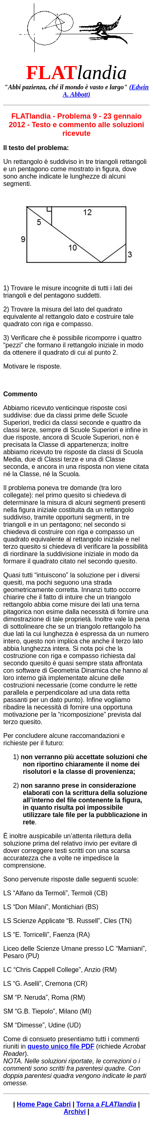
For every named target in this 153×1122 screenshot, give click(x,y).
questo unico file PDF (61, 1046)
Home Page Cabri (44, 1104)
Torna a (106, 1104)
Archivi (75, 1111)
